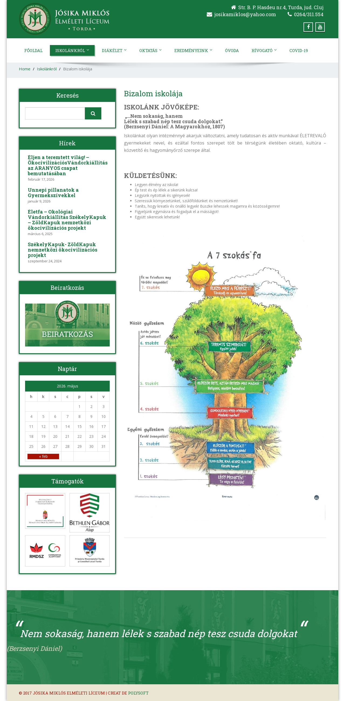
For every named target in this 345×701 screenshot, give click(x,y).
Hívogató (264, 50)
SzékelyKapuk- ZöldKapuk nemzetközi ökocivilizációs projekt (62, 249)
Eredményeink (193, 50)
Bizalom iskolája (153, 93)
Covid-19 (298, 50)
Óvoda (232, 50)
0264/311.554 (308, 14)
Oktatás (150, 50)
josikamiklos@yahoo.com (245, 14)
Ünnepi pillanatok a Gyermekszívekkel (53, 192)
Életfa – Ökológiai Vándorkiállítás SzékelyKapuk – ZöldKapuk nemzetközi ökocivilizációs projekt (67, 219)
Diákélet (114, 50)
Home (24, 68)
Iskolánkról (72, 50)
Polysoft (138, 693)
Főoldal (33, 50)
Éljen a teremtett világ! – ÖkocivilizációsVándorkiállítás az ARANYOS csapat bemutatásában (68, 165)
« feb (43, 456)
